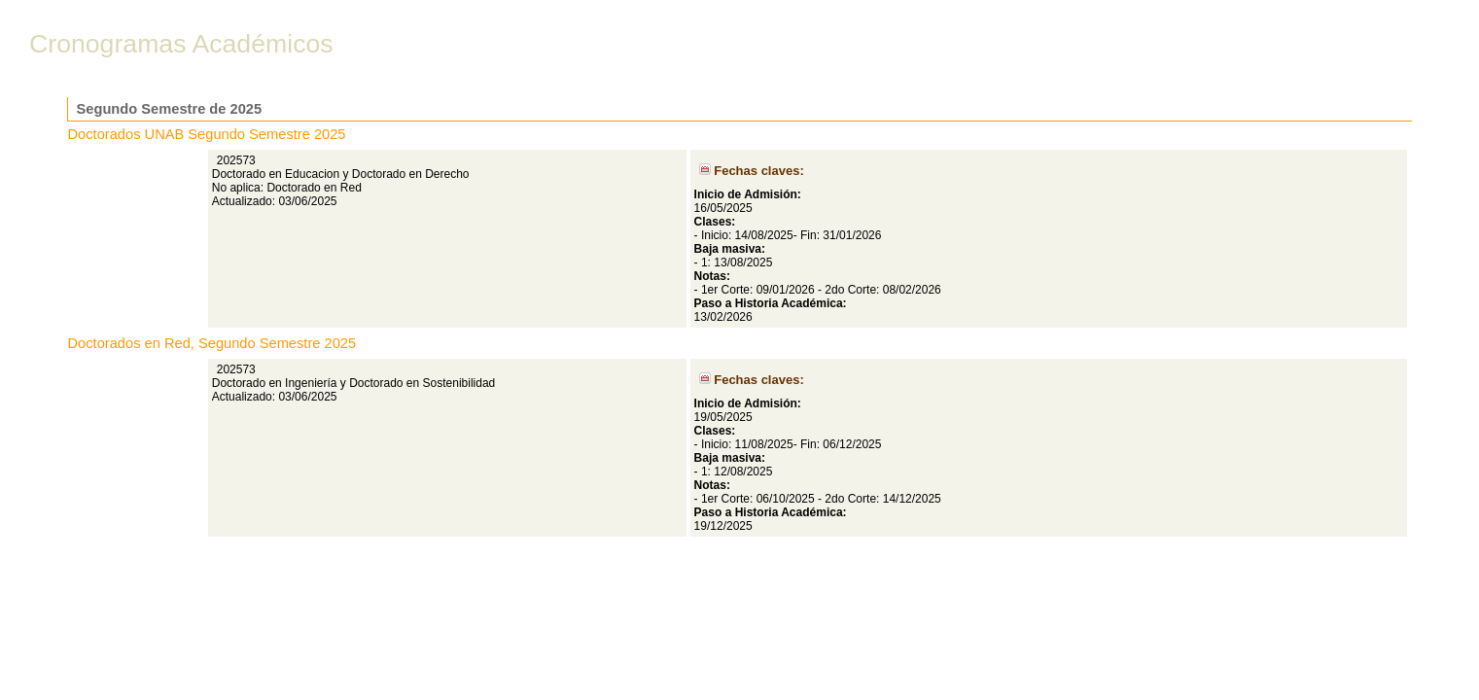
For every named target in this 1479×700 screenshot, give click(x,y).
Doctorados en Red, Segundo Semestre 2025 (212, 343)
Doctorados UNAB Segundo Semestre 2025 (207, 134)
